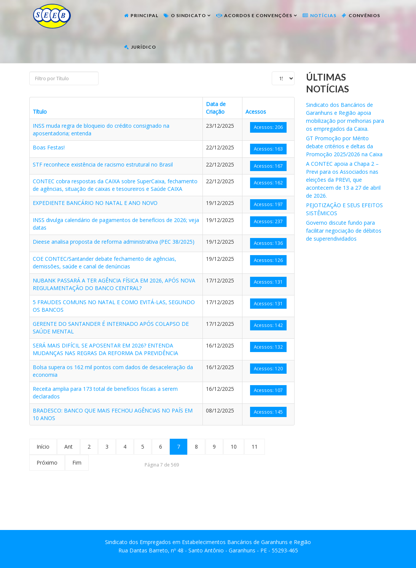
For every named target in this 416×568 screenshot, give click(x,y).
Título (40, 111)
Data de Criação (216, 107)
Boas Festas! (49, 147)
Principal (144, 15)
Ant (68, 446)
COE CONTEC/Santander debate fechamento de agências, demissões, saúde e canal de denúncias (104, 262)
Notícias (323, 15)
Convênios (364, 15)
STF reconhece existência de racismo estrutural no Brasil (103, 164)
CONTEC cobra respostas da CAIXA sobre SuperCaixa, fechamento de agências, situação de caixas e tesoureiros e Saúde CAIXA (115, 185)
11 (255, 446)
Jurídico (143, 47)
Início (43, 446)
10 (234, 446)
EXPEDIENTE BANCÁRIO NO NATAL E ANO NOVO (95, 202)
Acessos (255, 111)
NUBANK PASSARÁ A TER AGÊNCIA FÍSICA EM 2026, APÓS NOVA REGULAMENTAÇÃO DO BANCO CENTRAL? (114, 284)
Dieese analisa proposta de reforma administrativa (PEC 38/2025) (113, 241)
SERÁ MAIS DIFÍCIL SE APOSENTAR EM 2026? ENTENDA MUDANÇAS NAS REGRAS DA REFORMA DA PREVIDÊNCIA (105, 349)
